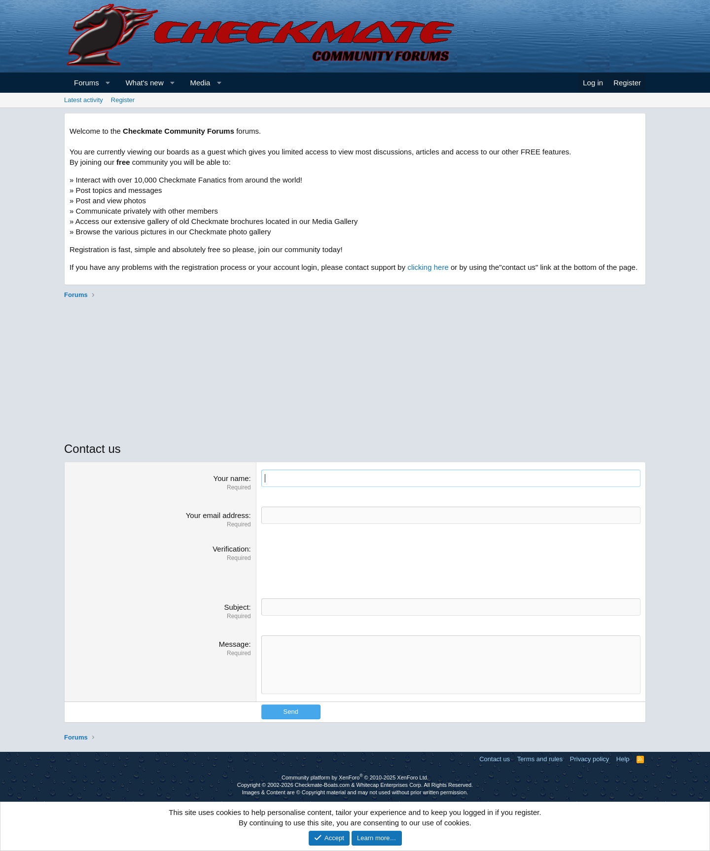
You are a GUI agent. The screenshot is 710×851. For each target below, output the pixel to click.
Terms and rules (540, 759)
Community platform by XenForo (355, 777)
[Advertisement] (355, 371)
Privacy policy (589, 759)
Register (123, 100)
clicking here (427, 267)
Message (234, 644)
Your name (231, 478)
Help (623, 759)
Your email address (217, 515)
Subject (236, 607)
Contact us (494, 759)
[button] (107, 83)
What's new (145, 82)
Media (200, 82)
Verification (230, 549)
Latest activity (83, 100)
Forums (86, 82)
